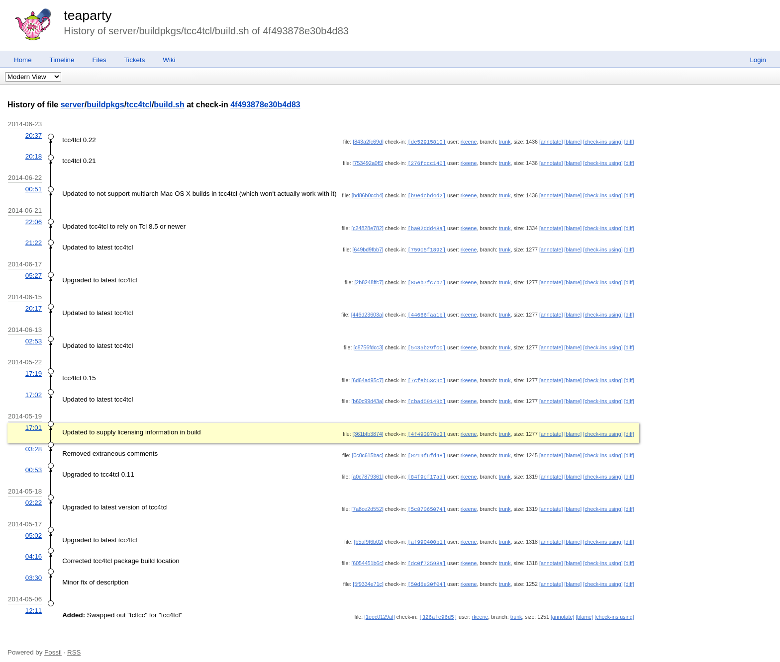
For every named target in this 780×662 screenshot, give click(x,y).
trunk (505, 142)
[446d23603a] (367, 312)
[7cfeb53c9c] (426, 376)
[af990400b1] (426, 534)
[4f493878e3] (426, 428)
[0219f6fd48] (426, 449)
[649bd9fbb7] (368, 247)
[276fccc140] (426, 162)
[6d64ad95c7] (367, 376)
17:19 (33, 369)
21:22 (33, 241)
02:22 (33, 496)
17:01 (33, 422)
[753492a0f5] (368, 163)
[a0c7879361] (367, 471)
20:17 (33, 305)
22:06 (33, 220)
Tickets (134, 60)
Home (23, 60)
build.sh (169, 104)
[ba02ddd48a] (426, 226)
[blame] (573, 142)
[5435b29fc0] (426, 343)
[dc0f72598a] (426, 555)
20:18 (33, 156)
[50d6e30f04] (426, 576)
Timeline (62, 60)
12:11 (33, 602)
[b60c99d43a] (367, 397)
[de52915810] (426, 141)
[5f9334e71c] (368, 576)
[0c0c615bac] (367, 450)
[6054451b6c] (367, 556)
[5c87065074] (426, 502)
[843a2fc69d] (368, 142)
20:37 (33, 135)
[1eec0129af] (379, 608)
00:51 (33, 188)
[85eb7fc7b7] (426, 279)
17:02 (33, 390)
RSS (74, 643)
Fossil (53, 643)
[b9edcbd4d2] (426, 194)
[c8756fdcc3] (368, 344)
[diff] (629, 142)
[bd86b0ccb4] (368, 194)
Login (758, 60)
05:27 (33, 273)
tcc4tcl (139, 104)
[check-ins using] (602, 142)
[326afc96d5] (438, 608)
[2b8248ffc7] (368, 280)
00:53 (33, 464)
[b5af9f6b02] (369, 535)
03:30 (33, 570)
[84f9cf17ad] (426, 470)
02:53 (33, 337)
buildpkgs (105, 104)
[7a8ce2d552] (367, 502)
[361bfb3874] (368, 429)
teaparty (87, 15)
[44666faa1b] (426, 311)
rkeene (469, 142)
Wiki (169, 60)
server (73, 104)
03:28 (33, 443)
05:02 (33, 528)
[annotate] (551, 142)
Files (99, 60)
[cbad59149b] (426, 396)
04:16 (33, 549)
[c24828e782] (367, 227)
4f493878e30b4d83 (265, 104)
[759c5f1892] (426, 247)
